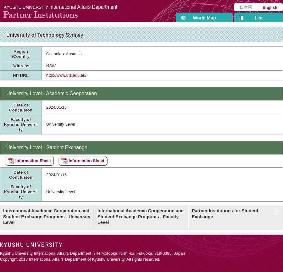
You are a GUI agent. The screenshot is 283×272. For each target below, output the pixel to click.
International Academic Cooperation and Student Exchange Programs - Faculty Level (140, 216)
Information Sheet (29, 161)
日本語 (246, 7)
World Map (204, 17)
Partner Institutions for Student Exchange (225, 213)
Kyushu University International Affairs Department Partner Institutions (64, 11)
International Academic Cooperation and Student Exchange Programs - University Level (46, 216)
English (270, 7)
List (259, 17)
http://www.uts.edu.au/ (66, 75)
